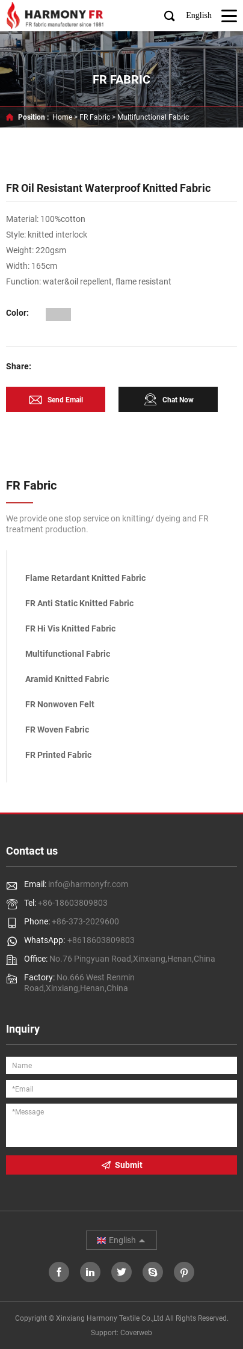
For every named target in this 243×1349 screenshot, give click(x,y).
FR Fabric (94, 117)
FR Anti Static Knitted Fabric (79, 603)
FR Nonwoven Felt (59, 704)
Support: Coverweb (121, 1333)
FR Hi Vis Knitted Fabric (70, 628)
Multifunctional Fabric (153, 117)
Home (62, 117)
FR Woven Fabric (57, 729)
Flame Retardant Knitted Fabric (85, 578)
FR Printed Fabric (58, 755)
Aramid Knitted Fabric (67, 679)
